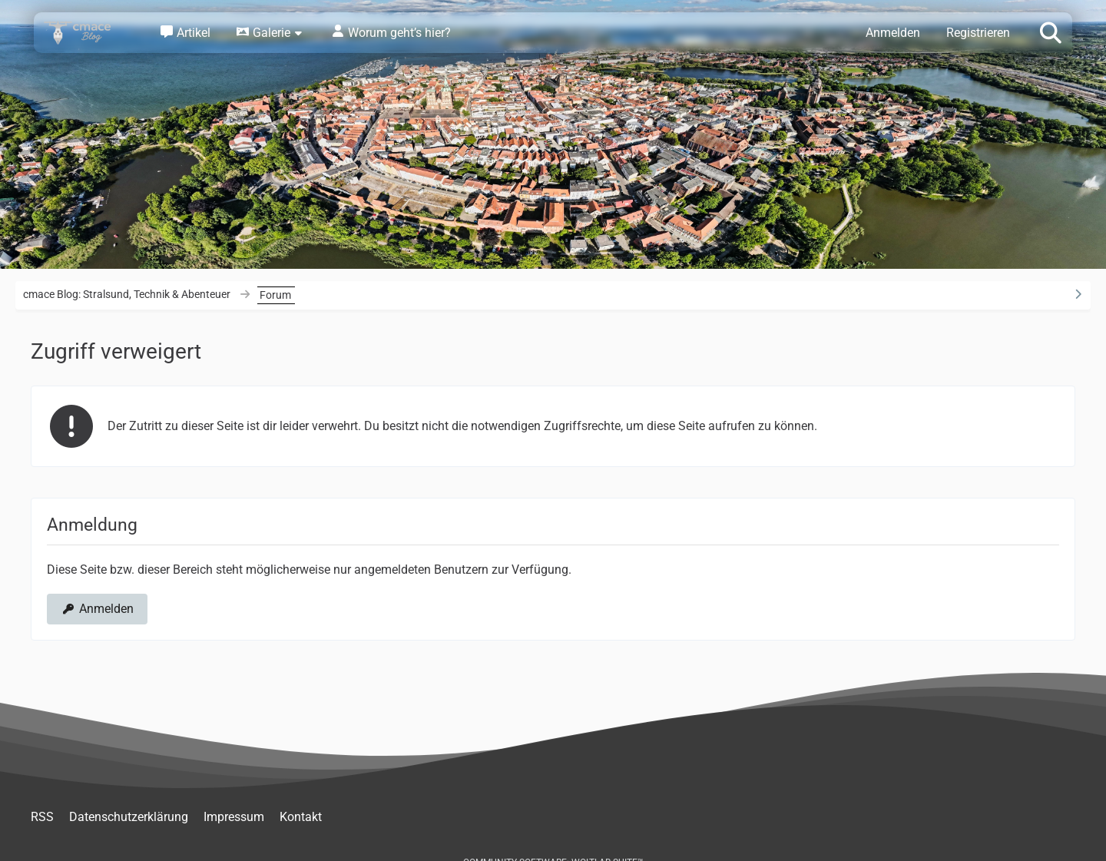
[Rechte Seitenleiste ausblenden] (1077, 294)
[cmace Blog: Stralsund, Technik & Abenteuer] (87, 32)
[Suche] (1051, 31)
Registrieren (978, 32)
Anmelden (893, 32)
